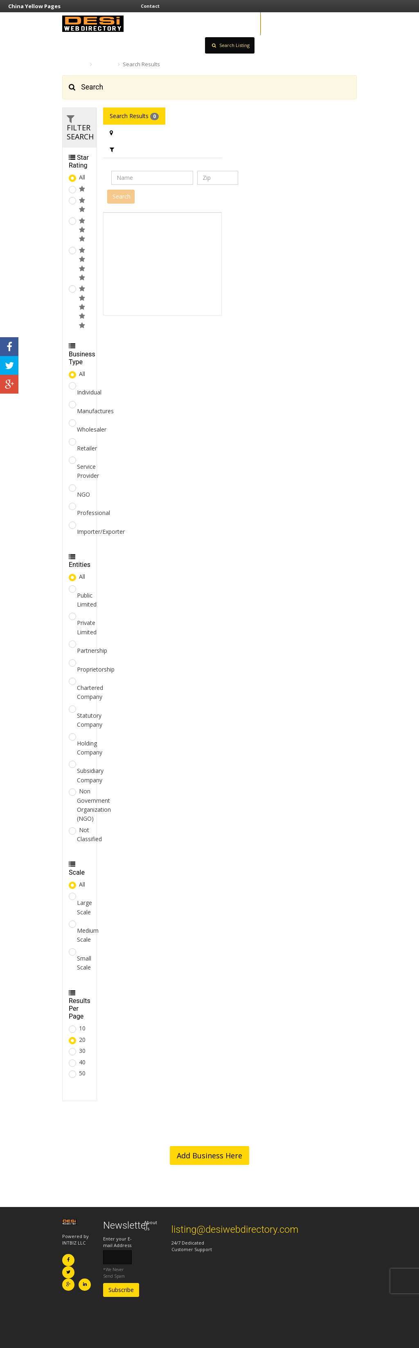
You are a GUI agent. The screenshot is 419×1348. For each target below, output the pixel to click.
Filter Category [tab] (134, 149)
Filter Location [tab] (133, 133)
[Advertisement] (162, 264)
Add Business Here (209, 1155)
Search (105, 64)
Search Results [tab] (134, 116)
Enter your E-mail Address (117, 1242)
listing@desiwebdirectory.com (235, 1229)
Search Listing (231, 45)
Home (74, 64)
